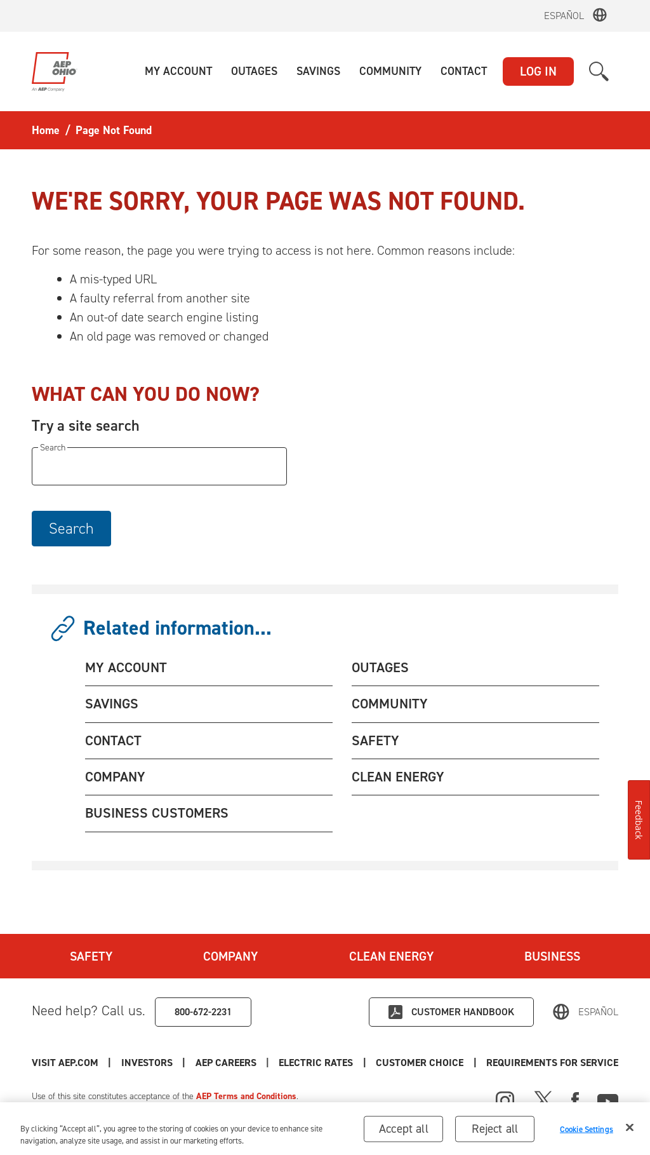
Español (564, 15)
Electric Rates (316, 1062)
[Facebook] (575, 1099)
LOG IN (538, 71)
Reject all (495, 1133)
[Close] (630, 1132)
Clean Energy (391, 956)
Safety (91, 956)
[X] (543, 1099)
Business (552, 956)
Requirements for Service (552, 1062)
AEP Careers (226, 1062)
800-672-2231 (203, 1011)
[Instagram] (505, 1101)
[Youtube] (607, 1099)
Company (230, 956)
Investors (147, 1062)
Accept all (403, 1133)
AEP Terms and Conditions (246, 1096)
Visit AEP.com (65, 1062)
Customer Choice (419, 1062)
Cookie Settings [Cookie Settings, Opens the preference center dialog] (586, 1133)
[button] (178, 71)
